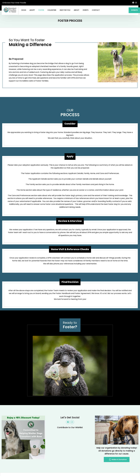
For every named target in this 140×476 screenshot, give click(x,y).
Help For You (65, 10)
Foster (41, 10)
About (76, 10)
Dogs (23, 10)
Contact (96, 10)
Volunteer (51, 10)
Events (85, 10)
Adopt (32, 10)
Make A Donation (118, 460)
